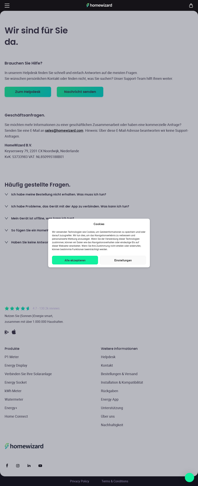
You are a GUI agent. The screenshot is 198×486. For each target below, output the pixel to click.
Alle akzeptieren (75, 260)
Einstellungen (123, 260)
